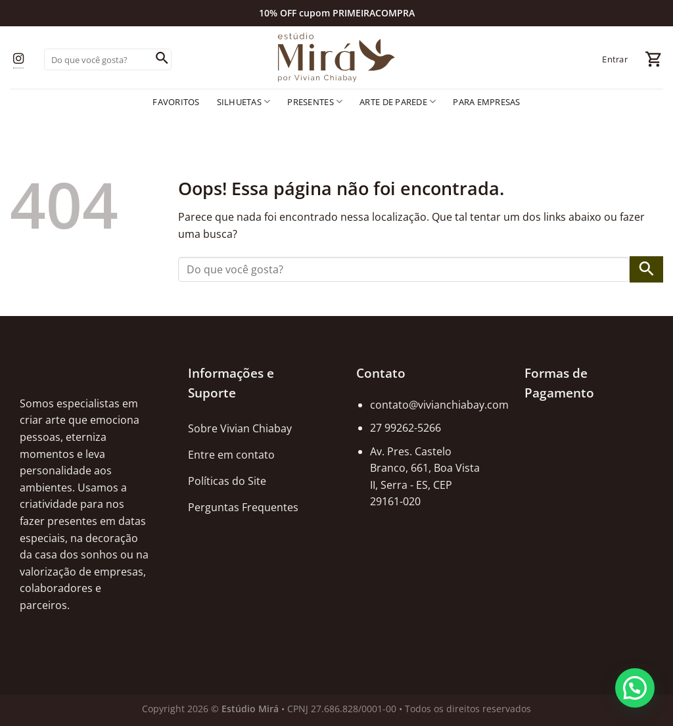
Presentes (314, 101)
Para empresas (486, 102)
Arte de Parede (398, 101)
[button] (635, 688)
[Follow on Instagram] (18, 59)
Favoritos (175, 102)
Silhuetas (244, 101)
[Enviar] (162, 60)
